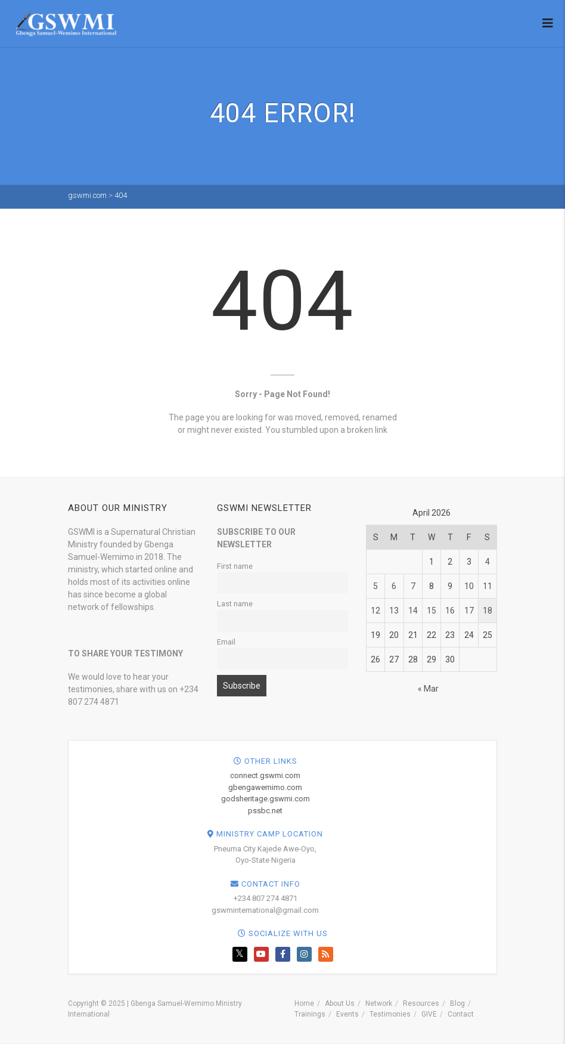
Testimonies (390, 1014)
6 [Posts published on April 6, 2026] (394, 586)
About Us (340, 1003)
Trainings (309, 1014)
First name (235, 566)
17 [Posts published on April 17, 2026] (469, 610)
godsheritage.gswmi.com (504, 798)
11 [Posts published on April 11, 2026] (487, 586)
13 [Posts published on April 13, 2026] (394, 610)
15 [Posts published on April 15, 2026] (431, 610)
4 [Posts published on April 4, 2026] (487, 561)
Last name (235, 603)
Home (304, 1003)
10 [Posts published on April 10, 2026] (469, 586)
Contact (461, 1014)
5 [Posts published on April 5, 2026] (375, 586)
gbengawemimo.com (504, 787)
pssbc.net (503, 810)
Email (226, 641)
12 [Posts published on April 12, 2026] (375, 610)
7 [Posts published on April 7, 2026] (413, 586)
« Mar (428, 688)
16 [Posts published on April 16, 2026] (450, 610)
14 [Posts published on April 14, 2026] (413, 610)
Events (347, 1014)
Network (378, 1003)
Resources (421, 1003)
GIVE (429, 1014)
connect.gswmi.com (503, 775)
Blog (457, 1003)
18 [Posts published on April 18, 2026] (487, 610)
